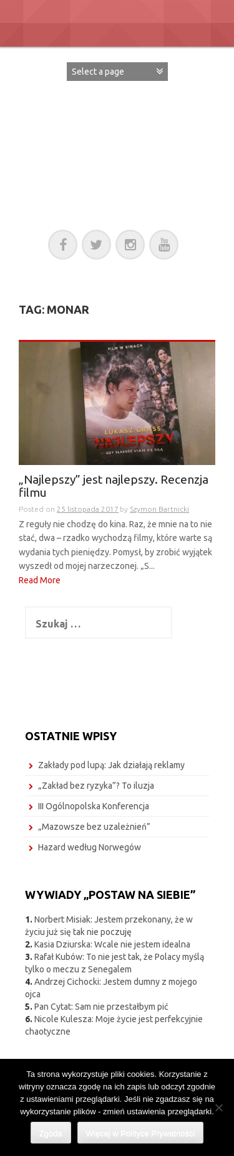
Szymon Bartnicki (159, 509)
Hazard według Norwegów (89, 847)
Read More (40, 580)
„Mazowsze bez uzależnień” (94, 827)
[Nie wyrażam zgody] (218, 1107)
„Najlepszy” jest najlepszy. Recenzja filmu (113, 486)
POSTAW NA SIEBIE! (117, 138)
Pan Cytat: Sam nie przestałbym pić (101, 1007)
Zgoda (50, 1133)
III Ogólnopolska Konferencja (93, 806)
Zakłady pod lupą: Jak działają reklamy (111, 765)
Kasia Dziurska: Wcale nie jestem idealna (112, 944)
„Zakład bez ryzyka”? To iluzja (96, 786)
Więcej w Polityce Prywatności (140, 1133)
